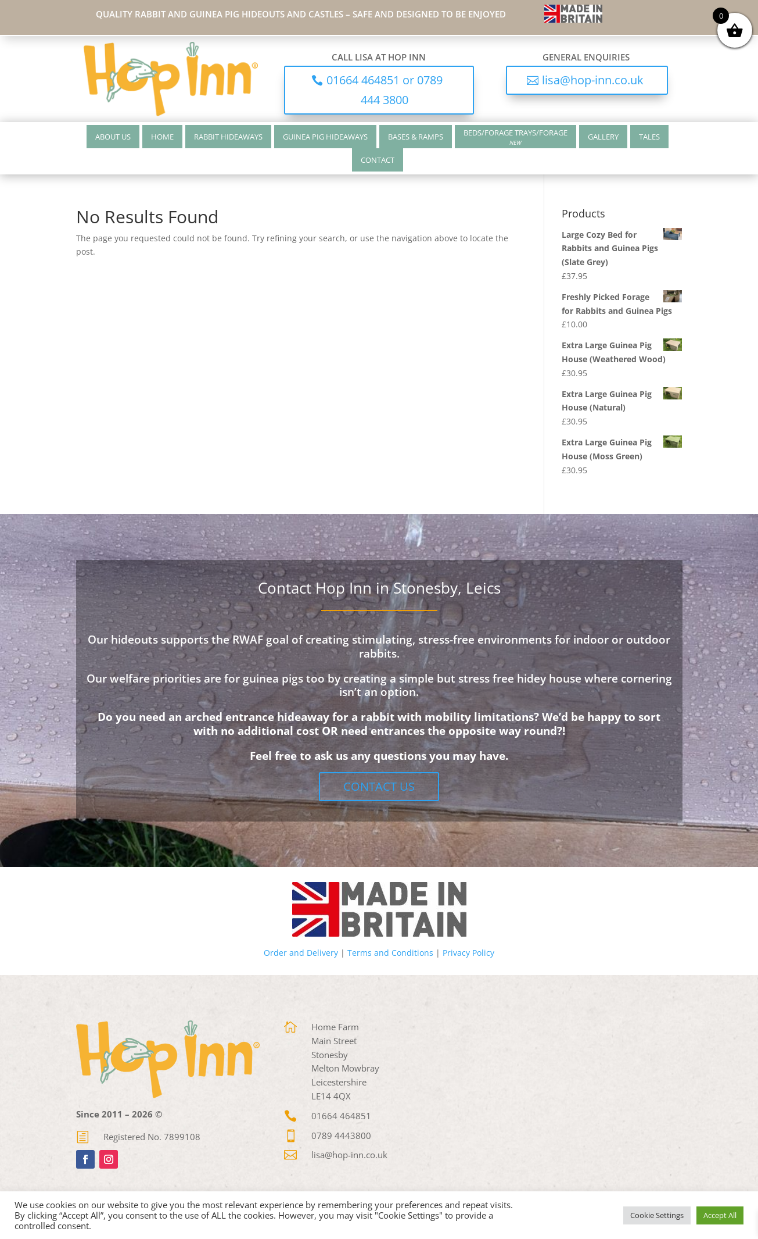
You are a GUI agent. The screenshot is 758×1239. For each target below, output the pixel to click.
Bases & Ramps (415, 136)
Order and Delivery (301, 952)
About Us (113, 136)
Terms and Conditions (390, 952)
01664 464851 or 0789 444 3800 (384, 90)
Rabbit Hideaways (228, 136)
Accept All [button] (720, 1215)
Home (162, 136)
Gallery (603, 136)
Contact (377, 160)
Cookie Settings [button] (657, 1215)
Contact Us (379, 786)
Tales (649, 136)
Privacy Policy (468, 952)
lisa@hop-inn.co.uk (593, 80)
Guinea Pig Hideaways (325, 136)
